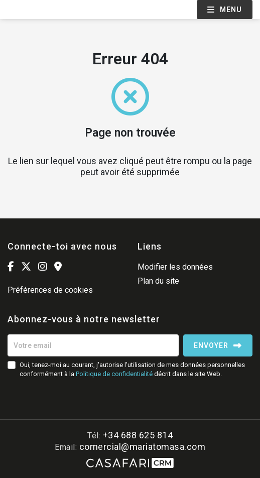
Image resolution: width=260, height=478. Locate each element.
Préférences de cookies (50, 290)
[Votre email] (93, 345)
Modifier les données (175, 267)
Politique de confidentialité (114, 374)
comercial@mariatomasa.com (142, 446)
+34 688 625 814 (138, 435)
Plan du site (158, 281)
